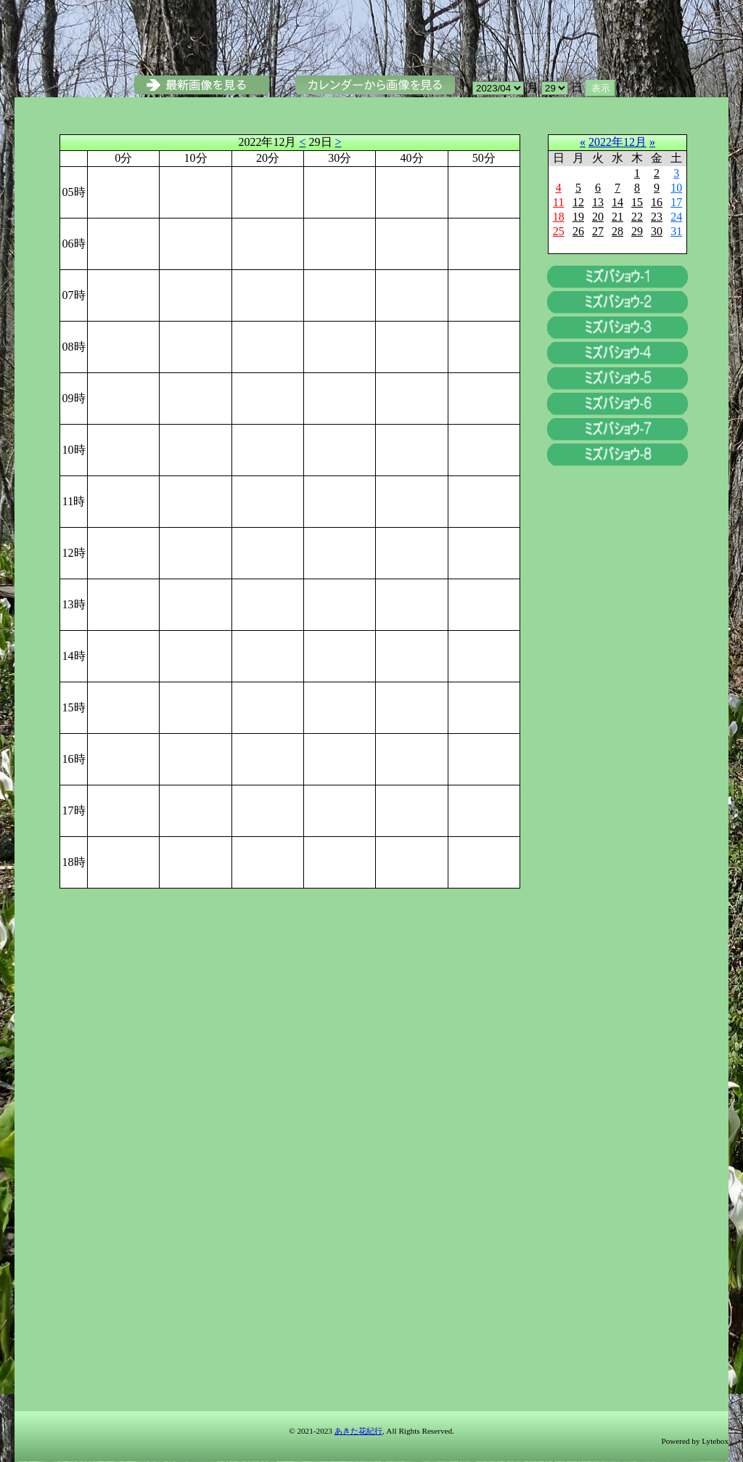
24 (676, 217)
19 (578, 217)
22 (637, 217)
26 (578, 231)
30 (656, 231)
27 (598, 231)
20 (598, 217)
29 (637, 231)
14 (617, 202)
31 (676, 231)
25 (559, 231)
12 (578, 202)
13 (598, 202)
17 (676, 202)
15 (637, 202)
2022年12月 (617, 142)
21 (617, 217)
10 (676, 187)
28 (617, 231)
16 (656, 202)
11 (558, 202)
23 (656, 217)
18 (559, 217)
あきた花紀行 (358, 1430)
